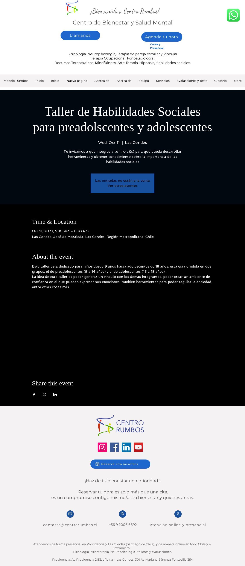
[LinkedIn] (126, 447)
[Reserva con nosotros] (120, 464)
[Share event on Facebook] (34, 394)
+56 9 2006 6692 (122, 525)
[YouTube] (138, 447)
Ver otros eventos (123, 186)
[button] (192, 82)
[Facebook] (114, 447)
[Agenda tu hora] (161, 37)
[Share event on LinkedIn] (55, 394)
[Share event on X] (45, 394)
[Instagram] (102, 447)
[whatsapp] (233, 15)
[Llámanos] (80, 35)
